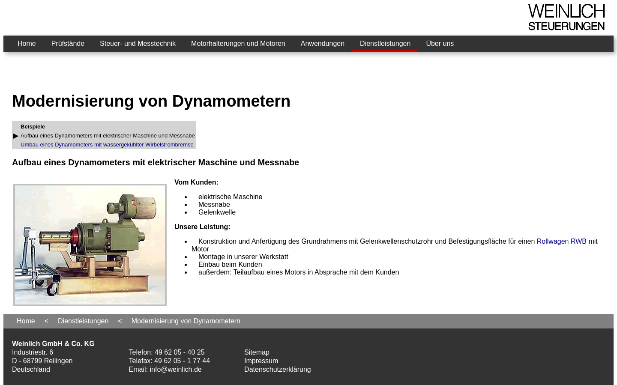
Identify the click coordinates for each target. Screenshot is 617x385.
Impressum (261, 360)
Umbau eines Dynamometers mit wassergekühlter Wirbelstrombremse (107, 144)
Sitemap (257, 352)
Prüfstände (67, 43)
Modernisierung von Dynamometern (186, 321)
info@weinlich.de (176, 369)
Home (27, 43)
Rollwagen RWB (562, 241)
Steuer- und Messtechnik (138, 43)
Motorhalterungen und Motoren (238, 43)
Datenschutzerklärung (277, 369)
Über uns (440, 43)
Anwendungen (322, 43)
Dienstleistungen (385, 43)
